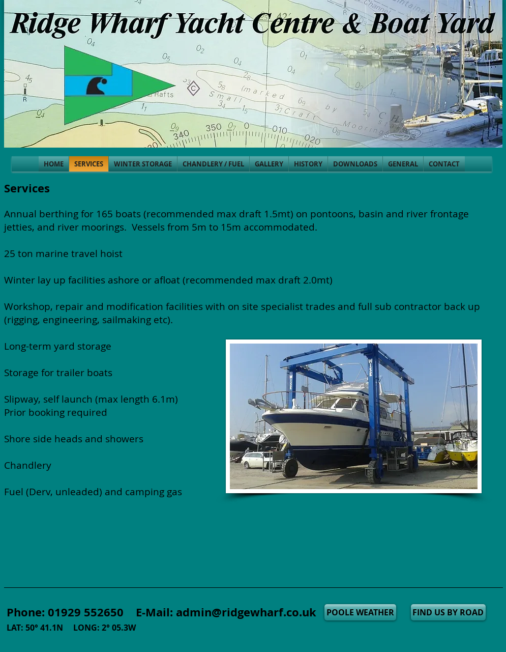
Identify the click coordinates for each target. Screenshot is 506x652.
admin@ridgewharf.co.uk (246, 612)
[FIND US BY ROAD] (448, 612)
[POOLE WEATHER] (360, 612)
